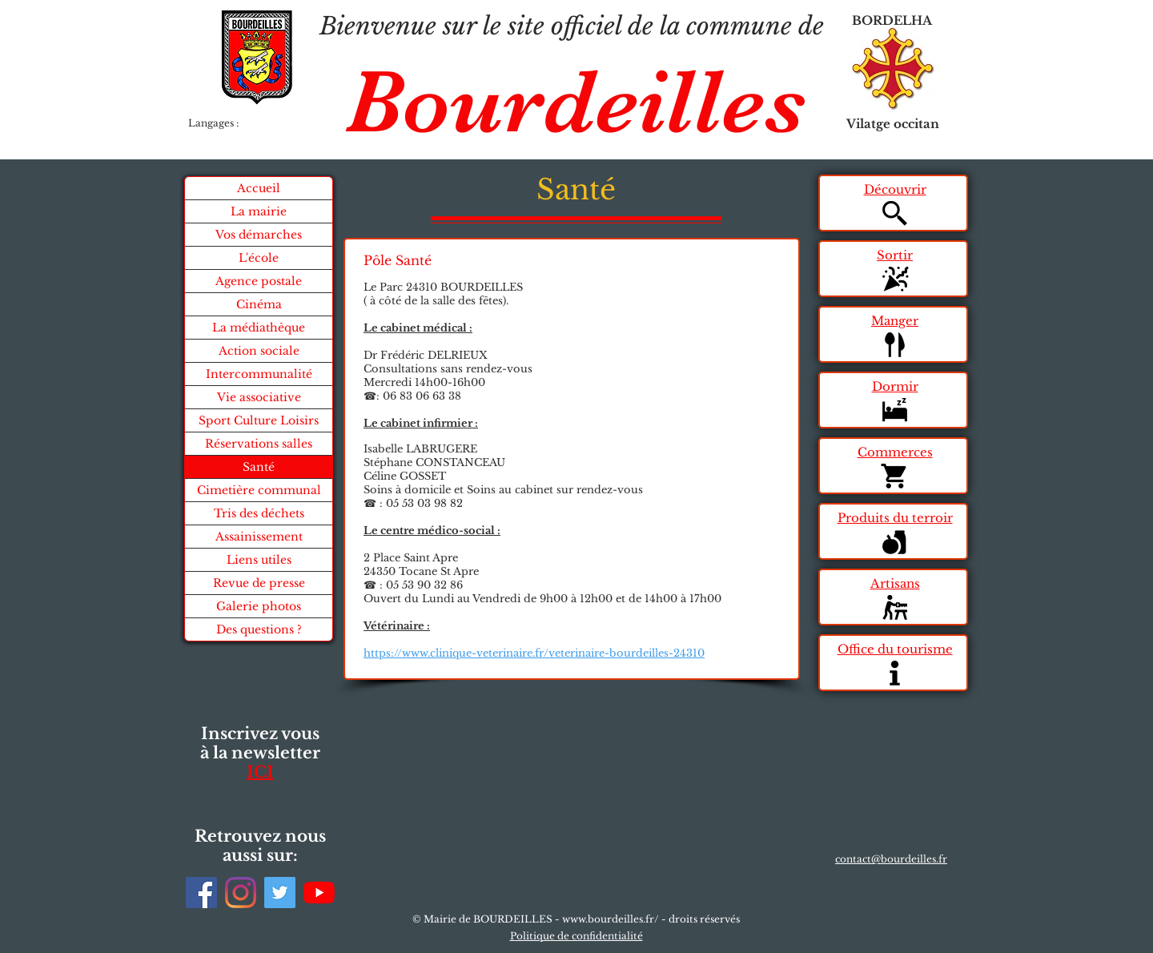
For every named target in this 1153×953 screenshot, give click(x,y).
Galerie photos (258, 606)
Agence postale (258, 281)
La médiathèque (258, 327)
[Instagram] (240, 892)
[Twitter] (279, 892)
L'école (259, 258)
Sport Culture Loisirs (259, 420)
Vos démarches (258, 234)
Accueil (258, 188)
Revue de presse (259, 583)
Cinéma (259, 304)
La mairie (259, 211)
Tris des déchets (259, 513)
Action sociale (259, 351)
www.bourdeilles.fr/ (610, 919)
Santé (259, 467)
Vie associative (259, 397)
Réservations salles (258, 443)
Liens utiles (259, 560)
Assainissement (259, 536)
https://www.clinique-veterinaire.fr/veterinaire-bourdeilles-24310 (534, 653)
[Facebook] (201, 892)
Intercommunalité (259, 374)
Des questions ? (259, 629)
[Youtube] (319, 892)
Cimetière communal (259, 490)
